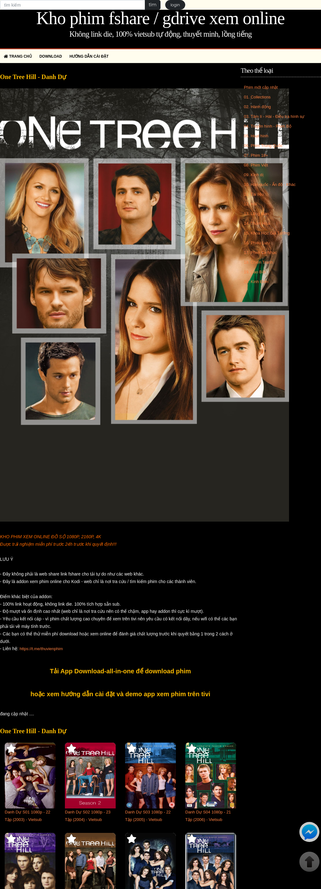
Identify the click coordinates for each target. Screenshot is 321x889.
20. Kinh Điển (256, 281)
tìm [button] (152, 5)
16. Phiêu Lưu (257, 242)
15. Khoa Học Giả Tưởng (267, 233)
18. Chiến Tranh (258, 262)
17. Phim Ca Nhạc (260, 252)
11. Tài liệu (254, 194)
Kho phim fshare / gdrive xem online (160, 18)
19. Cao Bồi (255, 272)
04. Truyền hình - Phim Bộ (268, 126)
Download (50, 56)
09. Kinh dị (253, 174)
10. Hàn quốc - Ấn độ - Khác (270, 184)
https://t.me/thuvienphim (41, 648)
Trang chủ (18, 56)
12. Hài (250, 204)
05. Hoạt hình (256, 136)
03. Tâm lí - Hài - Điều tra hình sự (274, 116)
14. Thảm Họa (257, 223)
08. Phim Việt (256, 165)
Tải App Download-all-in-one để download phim (120, 671)
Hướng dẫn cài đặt (89, 56)
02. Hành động (257, 106)
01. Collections (257, 97)
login (175, 5)
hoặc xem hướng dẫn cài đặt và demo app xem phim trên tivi (120, 694)
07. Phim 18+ (256, 155)
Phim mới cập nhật (261, 87)
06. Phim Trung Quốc (263, 145)
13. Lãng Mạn (256, 213)
